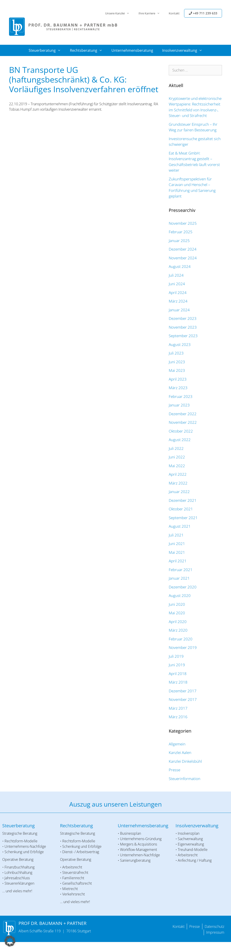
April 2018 (178, 673)
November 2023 (183, 327)
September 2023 (183, 335)
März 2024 (178, 301)
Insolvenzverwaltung (184, 50)
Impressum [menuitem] (215, 932)
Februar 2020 (180, 638)
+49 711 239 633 (203, 13)
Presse (174, 769)
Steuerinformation (184, 778)
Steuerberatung (47, 50)
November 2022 (183, 422)
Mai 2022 (177, 465)
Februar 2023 (180, 396)
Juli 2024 (176, 275)
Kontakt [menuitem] (179, 926)
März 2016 (178, 716)
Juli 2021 (176, 535)
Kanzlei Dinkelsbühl (185, 761)
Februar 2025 (180, 231)
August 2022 (180, 439)
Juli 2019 (176, 656)
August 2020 (180, 595)
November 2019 (183, 647)
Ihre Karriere (151, 13)
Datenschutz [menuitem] (214, 926)
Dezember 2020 (182, 587)
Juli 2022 (176, 448)
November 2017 (183, 699)
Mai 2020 (177, 612)
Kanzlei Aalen (180, 752)
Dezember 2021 (182, 500)
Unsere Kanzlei (119, 13)
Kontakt (174, 13)
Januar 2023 (179, 405)
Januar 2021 (179, 578)
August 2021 (180, 526)
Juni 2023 (177, 361)
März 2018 (178, 682)
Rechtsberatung (88, 50)
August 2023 (180, 344)
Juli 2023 (176, 353)
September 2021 (183, 517)
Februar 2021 (180, 569)
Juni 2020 (177, 604)
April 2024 (178, 292)
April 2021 (178, 560)
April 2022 (178, 474)
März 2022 (178, 483)
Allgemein (177, 744)
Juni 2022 (177, 457)
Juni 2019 (177, 664)
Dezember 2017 (182, 690)
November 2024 (183, 257)
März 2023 (178, 387)
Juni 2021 (177, 543)
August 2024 (180, 266)
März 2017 (178, 708)
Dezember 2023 (182, 318)
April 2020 (178, 621)
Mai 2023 (177, 370)
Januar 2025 (179, 240)
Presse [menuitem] (194, 926)
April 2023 (178, 379)
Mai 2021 (177, 552)
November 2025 (183, 223)
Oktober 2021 (181, 508)
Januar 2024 (179, 309)
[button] (10, 941)
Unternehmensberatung (132, 50)
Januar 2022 (179, 491)
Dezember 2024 (182, 249)
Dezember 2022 (182, 413)
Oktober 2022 (181, 431)
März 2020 (178, 630)
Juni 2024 (177, 283)
